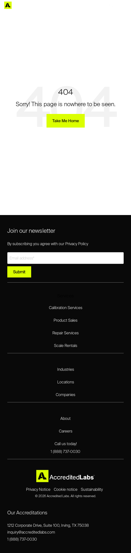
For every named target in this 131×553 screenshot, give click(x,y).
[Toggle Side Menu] (123, 5)
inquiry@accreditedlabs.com (31, 532)
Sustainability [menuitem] (92, 489)
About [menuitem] (65, 418)
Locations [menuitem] (65, 382)
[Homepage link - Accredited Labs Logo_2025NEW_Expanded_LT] (65, 480)
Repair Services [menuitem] (65, 333)
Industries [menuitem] (65, 369)
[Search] (111, 5)
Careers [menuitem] (65, 431)
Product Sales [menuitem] (65, 320)
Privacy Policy (76, 244)
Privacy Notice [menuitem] (38, 489)
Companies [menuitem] (65, 394)
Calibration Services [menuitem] (65, 307)
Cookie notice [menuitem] (65, 489)
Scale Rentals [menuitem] (65, 345)
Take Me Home (65, 121)
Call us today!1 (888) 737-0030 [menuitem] (65, 447)
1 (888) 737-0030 (22, 539)
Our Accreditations (27, 512)
